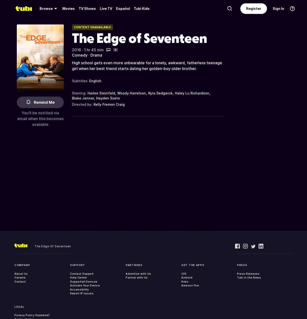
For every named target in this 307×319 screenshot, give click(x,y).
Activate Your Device (85, 285)
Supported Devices (84, 281)
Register (253, 8)
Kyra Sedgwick (160, 93)
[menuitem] (49, 9)
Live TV (106, 8)
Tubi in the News (249, 277)
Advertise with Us (138, 273)
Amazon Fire (190, 285)
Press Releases (248, 273)
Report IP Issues (82, 293)
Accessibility (79, 289)
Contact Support (82, 273)
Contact (20, 281)
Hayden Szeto (108, 98)
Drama (96, 55)
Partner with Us (137, 277)
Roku (184, 281)
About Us (21, 273)
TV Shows (87, 8)
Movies (68, 8)
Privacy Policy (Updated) (31, 315)
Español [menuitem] (123, 8)
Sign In (278, 8)
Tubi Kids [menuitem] (142, 8)
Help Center (78, 277)
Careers (20, 277)
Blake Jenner (83, 98)
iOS (184, 273)
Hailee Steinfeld (101, 93)
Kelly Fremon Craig (109, 104)
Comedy (80, 55)
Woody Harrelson (131, 93)
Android (187, 277)
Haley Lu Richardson (192, 93)
